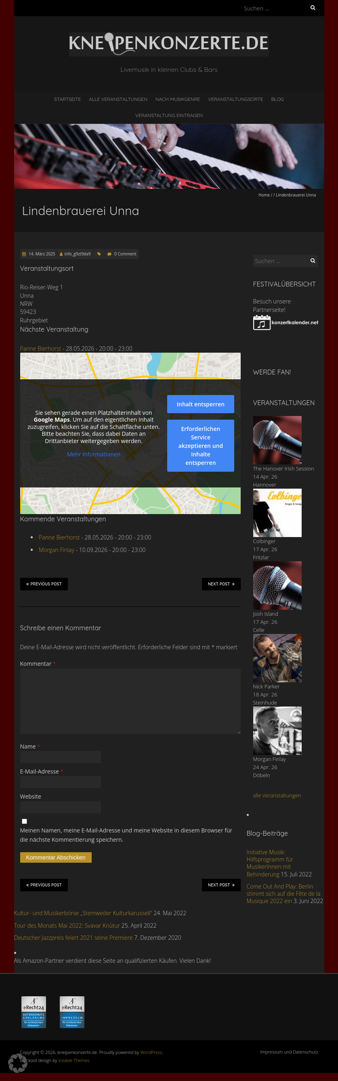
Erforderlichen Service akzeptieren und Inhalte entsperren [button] (200, 445)
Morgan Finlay (56, 550)
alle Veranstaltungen (277, 795)
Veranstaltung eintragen (169, 115)
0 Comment (125, 254)
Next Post (221, 584)
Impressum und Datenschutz (289, 1052)
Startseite (67, 99)
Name (30, 746)
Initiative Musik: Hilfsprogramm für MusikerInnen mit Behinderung (270, 863)
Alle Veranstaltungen (118, 99)
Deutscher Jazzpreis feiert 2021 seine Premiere (73, 937)
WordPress (151, 1052)
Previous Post (44, 584)
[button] (18, 1063)
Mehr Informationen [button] (93, 454)
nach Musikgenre (177, 99)
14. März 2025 (41, 254)
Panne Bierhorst (40, 348)
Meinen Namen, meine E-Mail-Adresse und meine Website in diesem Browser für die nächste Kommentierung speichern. (126, 834)
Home (264, 195)
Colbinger (264, 541)
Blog (277, 99)
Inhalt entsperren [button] (200, 404)
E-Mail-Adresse (41, 771)
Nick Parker (266, 686)
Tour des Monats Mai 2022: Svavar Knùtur (67, 925)
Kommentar (38, 663)
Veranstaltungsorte (235, 99)
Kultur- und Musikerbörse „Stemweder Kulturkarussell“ (83, 913)
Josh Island (266, 613)
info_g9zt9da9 (78, 254)
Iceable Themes (73, 1060)
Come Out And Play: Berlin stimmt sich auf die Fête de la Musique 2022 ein (284, 893)
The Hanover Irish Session (283, 468)
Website (30, 796)
